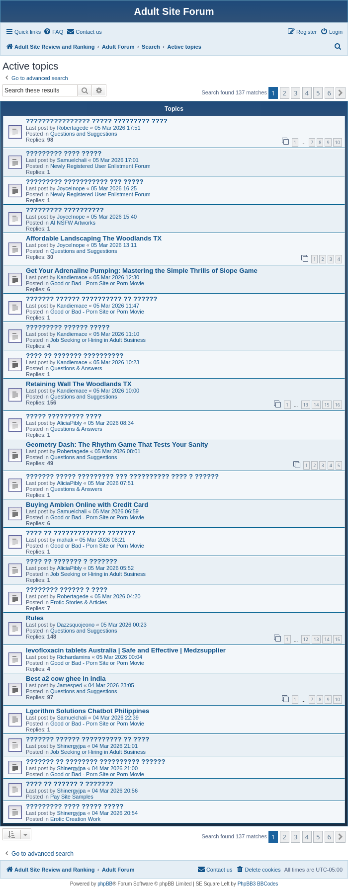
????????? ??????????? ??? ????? (85, 181)
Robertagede (72, 128)
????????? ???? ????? (63, 153)
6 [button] (329, 92)
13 (305, 405)
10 (337, 142)
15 (326, 405)
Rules (35, 618)
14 (316, 405)
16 (337, 405)
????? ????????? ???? (63, 416)
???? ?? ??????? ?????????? (74, 355)
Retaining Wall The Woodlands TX (78, 384)
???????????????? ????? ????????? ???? (97, 121)
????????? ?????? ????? (67, 327)
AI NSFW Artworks (72, 223)
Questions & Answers (76, 368)
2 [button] (284, 92)
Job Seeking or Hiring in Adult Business (98, 340)
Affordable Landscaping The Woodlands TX (94, 238)
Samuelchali (72, 160)
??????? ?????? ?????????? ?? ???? (87, 739)
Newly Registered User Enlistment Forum (100, 166)
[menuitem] (53, 32)
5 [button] (318, 92)
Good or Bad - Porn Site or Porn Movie (97, 283)
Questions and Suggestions (83, 134)
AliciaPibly (69, 423)
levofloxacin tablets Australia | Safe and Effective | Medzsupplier (126, 650)
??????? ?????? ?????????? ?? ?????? (91, 299)
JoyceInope (71, 188)
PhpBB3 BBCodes (258, 884)
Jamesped (69, 685)
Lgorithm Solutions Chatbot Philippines (87, 711)
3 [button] (295, 92)
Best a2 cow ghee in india (66, 678)
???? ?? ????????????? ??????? (80, 533)
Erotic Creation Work (75, 819)
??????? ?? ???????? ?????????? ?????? (96, 761)
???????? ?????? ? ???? (66, 589)
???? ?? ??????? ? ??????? (71, 561)
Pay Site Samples (71, 797)
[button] (341, 93)
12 (305, 639)
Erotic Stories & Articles (78, 602)
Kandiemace (72, 277)
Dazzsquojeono (75, 625)
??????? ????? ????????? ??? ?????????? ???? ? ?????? (122, 476)
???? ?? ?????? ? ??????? (69, 784)
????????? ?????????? (65, 210)
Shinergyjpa (71, 746)
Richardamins (73, 657)
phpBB (104, 884)
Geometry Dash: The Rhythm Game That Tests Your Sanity (117, 444)
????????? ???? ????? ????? (74, 806)
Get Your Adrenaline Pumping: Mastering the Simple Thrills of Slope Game (142, 270)
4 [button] (307, 92)
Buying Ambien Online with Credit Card (87, 504)
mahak (65, 540)
